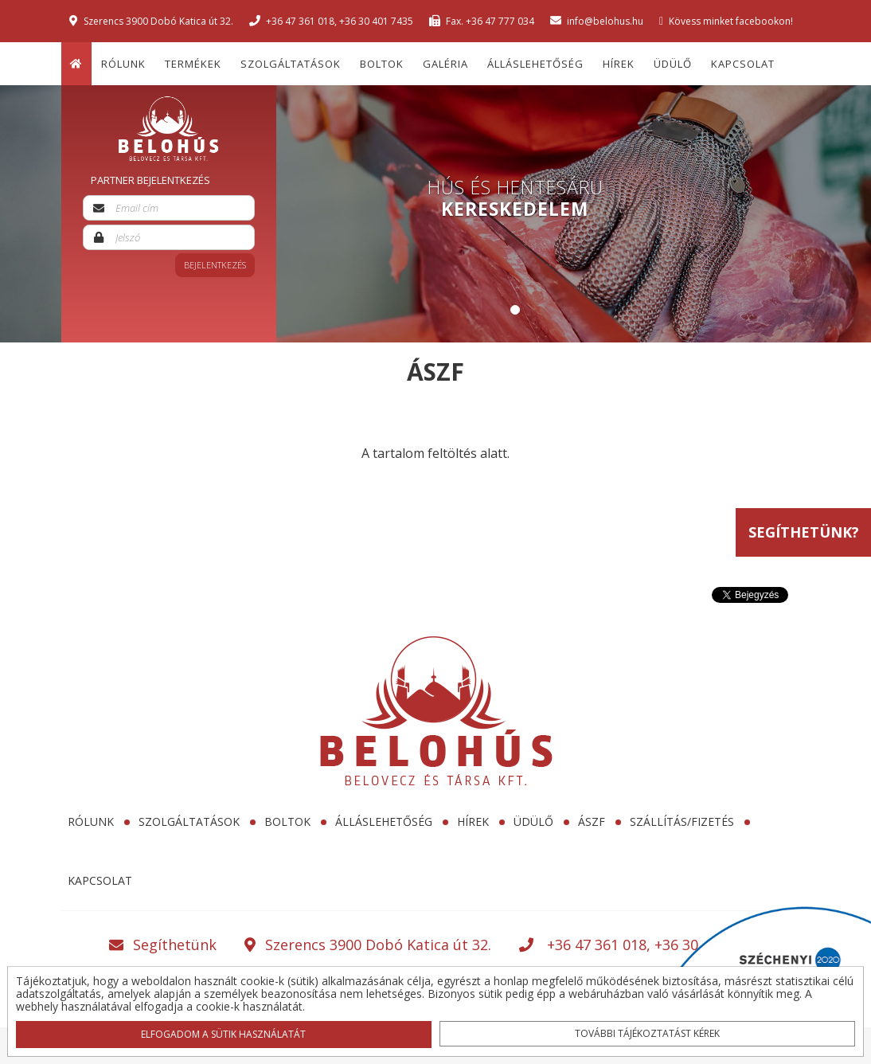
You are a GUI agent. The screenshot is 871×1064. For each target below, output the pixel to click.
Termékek (193, 64)
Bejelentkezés (215, 265)
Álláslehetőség (535, 64)
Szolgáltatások (290, 64)
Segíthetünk (163, 944)
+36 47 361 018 (300, 21)
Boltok (382, 64)
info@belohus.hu (596, 21)
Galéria (445, 64)
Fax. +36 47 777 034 (481, 21)
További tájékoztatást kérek (647, 1032)
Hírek (619, 64)
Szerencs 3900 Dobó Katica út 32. (151, 21)
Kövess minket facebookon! (726, 21)
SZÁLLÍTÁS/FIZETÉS (682, 821)
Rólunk (123, 64)
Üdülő (673, 64)
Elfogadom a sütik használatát (224, 1033)
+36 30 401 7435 (376, 21)
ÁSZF (591, 821)
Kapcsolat (743, 64)
